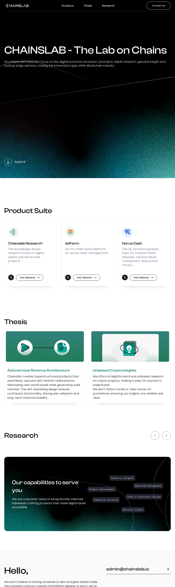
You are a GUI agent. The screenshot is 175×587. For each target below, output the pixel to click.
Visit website (29, 277)
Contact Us (159, 5)
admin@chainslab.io (138, 569)
